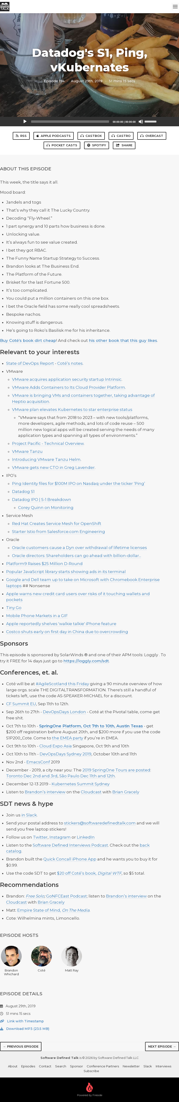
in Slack (29, 815)
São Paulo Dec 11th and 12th (87, 776)
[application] (89, 121)
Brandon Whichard (11, 961)
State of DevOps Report (30, 363)
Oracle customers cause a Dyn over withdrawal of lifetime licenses (79, 547)
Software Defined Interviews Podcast (70, 845)
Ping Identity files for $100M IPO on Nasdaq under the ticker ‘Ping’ (78, 483)
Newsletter (131, 1066)
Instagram (60, 837)
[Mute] (140, 121)
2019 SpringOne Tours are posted (116, 770)
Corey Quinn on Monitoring (45, 507)
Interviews (163, 1066)
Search (60, 1066)
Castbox (91, 136)
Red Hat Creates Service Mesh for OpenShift (56, 523)
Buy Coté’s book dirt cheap (28, 340)
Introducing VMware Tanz (38, 459)
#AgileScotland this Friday (62, 683)
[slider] (70, 121)
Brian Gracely (125, 792)
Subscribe (91, 1071)
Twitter (40, 837)
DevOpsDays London (64, 711)
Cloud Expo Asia (55, 746)
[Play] (25, 121)
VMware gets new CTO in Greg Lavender (53, 467)
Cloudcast (91, 792)
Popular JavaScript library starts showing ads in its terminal (66, 571)
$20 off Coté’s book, (77, 873)
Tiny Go (13, 607)
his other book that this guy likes (123, 340)
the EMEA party (67, 738)
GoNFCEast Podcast (66, 896)
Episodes (28, 1066)
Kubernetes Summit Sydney (81, 784)
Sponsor (76, 1066)
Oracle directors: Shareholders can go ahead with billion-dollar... (76, 555)
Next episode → (162, 1046)
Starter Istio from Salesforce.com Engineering (58, 531)
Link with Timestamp (22, 1021)
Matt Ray (71, 959)
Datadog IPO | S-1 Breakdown (41, 499)
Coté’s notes (70, 363)
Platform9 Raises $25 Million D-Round (44, 563)
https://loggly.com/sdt (86, 661)
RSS (21, 136)
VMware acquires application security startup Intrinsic (67, 379)
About (12, 1066)
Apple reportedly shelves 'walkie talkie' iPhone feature (61, 623)
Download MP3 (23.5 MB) (24, 1029)
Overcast (151, 136)
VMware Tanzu (27, 451)
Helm (75, 459)
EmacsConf (38, 762)
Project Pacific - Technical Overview (48, 443)
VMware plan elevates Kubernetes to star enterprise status (72, 409)
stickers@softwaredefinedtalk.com (100, 823)
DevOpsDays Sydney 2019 (65, 754)
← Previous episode (20, 1046)
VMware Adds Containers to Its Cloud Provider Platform (68, 387)
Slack (147, 1066)
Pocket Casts (62, 145)
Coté (41, 959)
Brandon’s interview (45, 792)
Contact (45, 1066)
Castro (121, 136)
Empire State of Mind (38, 910)
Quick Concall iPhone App (69, 859)
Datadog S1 (23, 491)
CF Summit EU (21, 703)
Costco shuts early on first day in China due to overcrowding (67, 631)
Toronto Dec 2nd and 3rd (31, 776)
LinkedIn (86, 837)
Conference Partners (103, 1066)
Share (124, 145)
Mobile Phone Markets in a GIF (37, 615)
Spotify (96, 145)
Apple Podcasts (54, 136)
